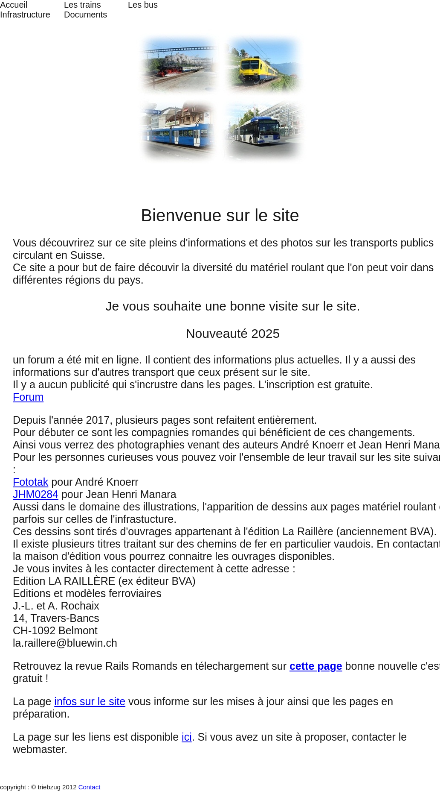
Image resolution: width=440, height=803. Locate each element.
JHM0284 (35, 494)
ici (187, 737)
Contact (89, 787)
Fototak (30, 482)
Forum (28, 397)
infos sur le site (89, 701)
